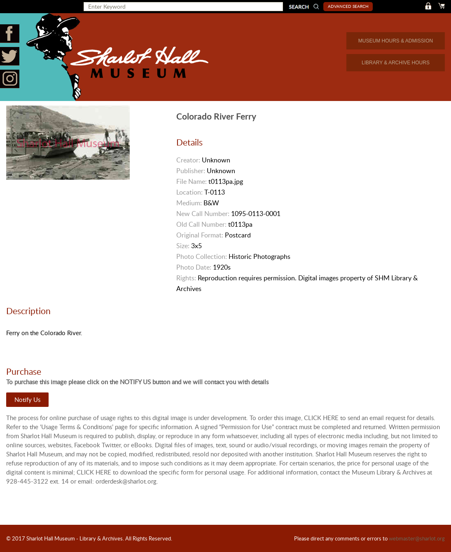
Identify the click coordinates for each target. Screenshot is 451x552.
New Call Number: (202, 213)
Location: (189, 192)
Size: (182, 245)
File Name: (191, 181)
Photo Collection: (201, 256)
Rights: (186, 277)
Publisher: (190, 170)
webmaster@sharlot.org (417, 538)
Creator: (188, 159)
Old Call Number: (201, 224)
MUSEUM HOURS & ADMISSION (395, 41)
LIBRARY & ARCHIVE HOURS (396, 63)
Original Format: (199, 235)
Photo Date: (193, 267)
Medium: (189, 202)
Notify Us (27, 399)
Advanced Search (348, 6)
